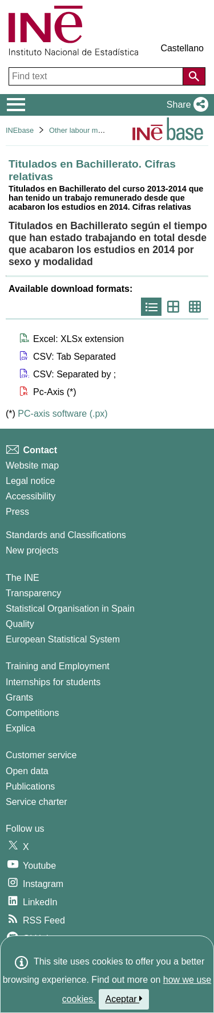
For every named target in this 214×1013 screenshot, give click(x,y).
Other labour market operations (99, 130)
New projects (32, 550)
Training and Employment (58, 666)
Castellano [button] (182, 48)
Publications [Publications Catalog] (30, 786)
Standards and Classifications (66, 535)
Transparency (33, 593)
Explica (20, 728)
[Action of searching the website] (194, 76)
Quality (20, 624)
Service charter (36, 802)
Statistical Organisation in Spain (70, 608)
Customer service (41, 755)
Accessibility (30, 496)
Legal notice (30, 481)
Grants (19, 697)
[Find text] (97, 76)
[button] (185, 105)
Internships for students (53, 682)
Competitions (32, 713)
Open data (27, 771)
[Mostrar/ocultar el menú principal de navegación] (16, 105)
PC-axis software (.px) (62, 413)
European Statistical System (63, 639)
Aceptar (124, 999)
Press (17, 511)
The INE (22, 578)
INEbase (20, 130)
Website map (32, 465)
